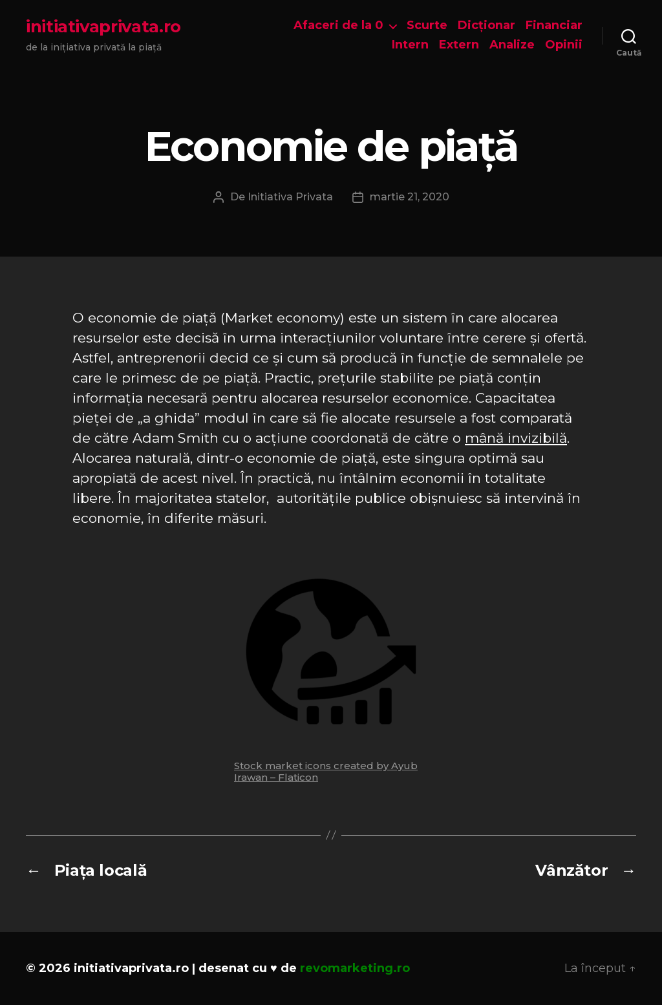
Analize (512, 45)
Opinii (563, 45)
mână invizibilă (516, 438)
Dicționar (486, 25)
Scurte (427, 25)
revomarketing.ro (355, 968)
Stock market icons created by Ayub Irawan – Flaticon (326, 771)
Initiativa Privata (290, 197)
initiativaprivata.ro (103, 26)
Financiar (554, 25)
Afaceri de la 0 (338, 25)
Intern (410, 45)
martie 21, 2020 (409, 197)
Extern (459, 45)
